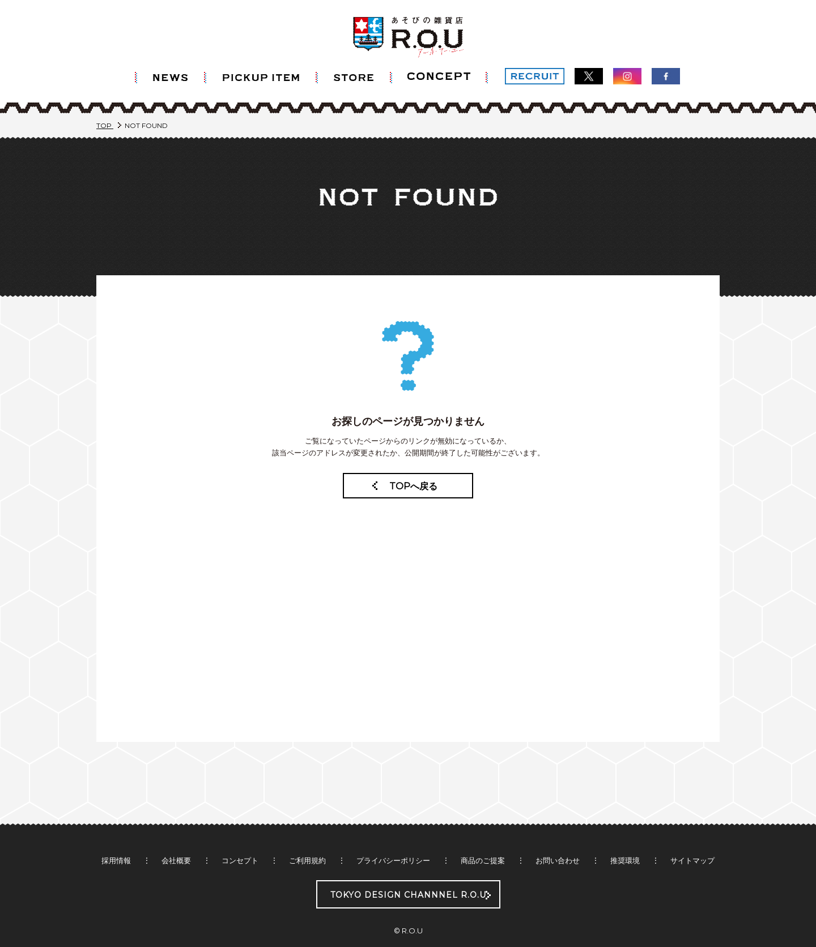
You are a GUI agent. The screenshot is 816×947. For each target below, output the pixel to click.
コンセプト (240, 838)
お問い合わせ (558, 838)
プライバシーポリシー (393, 838)
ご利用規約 (307, 838)
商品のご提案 (483, 838)
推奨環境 (625, 838)
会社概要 (176, 838)
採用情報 (116, 838)
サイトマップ (692, 838)
